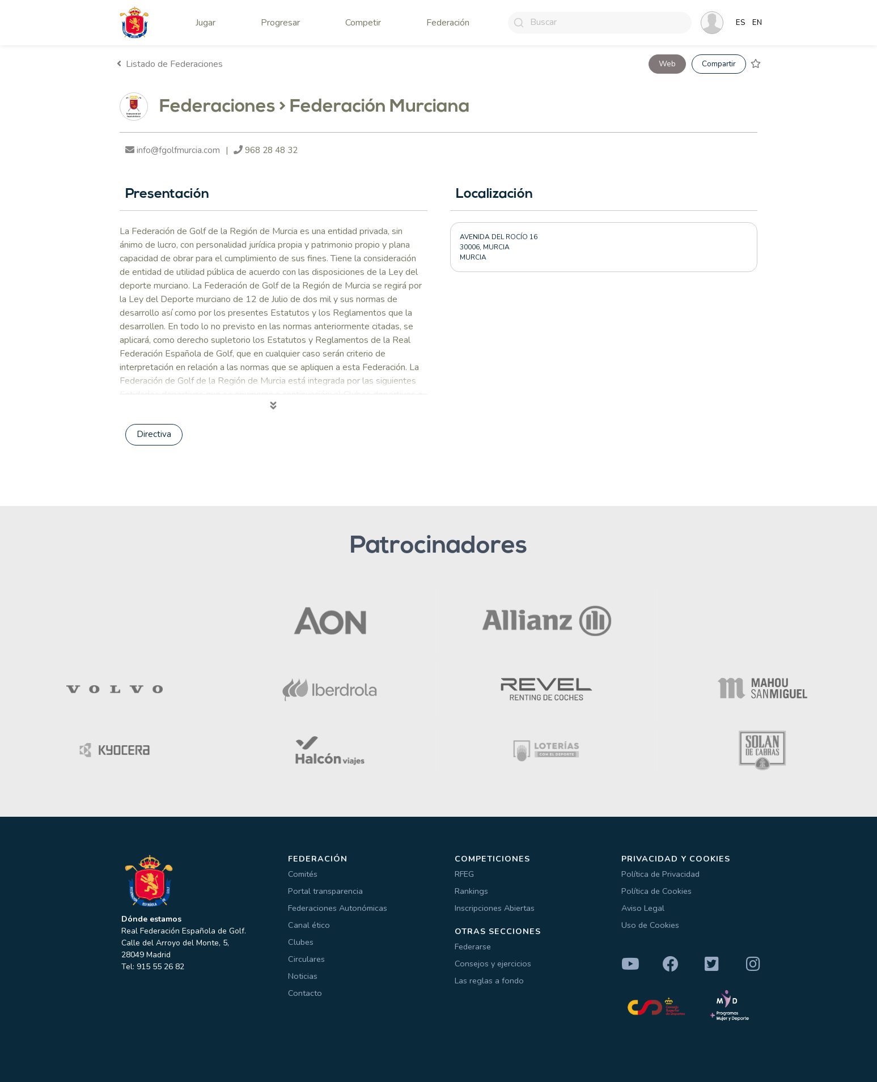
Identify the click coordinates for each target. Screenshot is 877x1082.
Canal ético (309, 925)
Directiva (154, 434)
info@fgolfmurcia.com (172, 150)
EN (757, 23)
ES (740, 23)
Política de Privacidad (660, 874)
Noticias (302, 976)
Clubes (300, 942)
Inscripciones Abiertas (495, 908)
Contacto (305, 993)
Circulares (306, 959)
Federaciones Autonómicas (337, 908)
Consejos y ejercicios (493, 963)
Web (667, 63)
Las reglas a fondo (489, 980)
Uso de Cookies (650, 925)
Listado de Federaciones (170, 64)
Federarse (473, 946)
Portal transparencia (325, 891)
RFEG (464, 874)
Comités (302, 874)
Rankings (471, 891)
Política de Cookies (656, 891)
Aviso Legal (642, 908)
